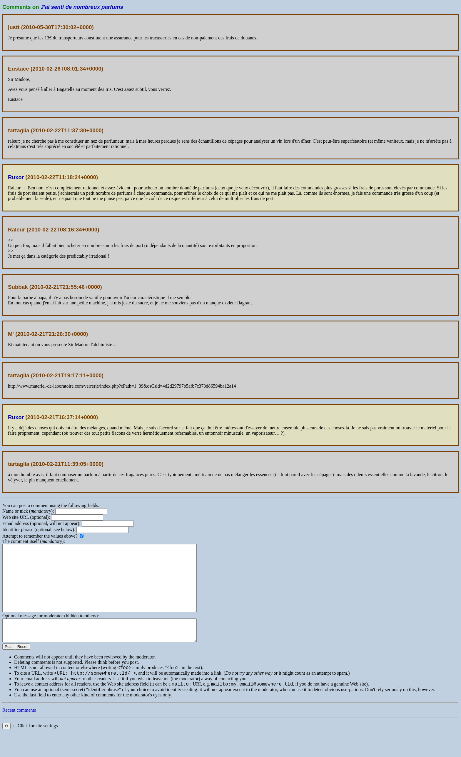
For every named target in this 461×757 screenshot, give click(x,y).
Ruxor (16, 177)
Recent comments (19, 730)
